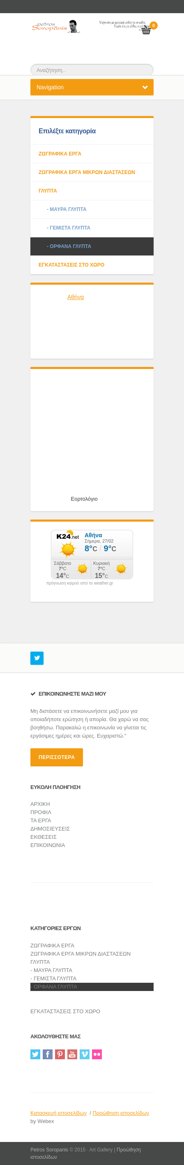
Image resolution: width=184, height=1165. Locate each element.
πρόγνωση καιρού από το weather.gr (79, 583)
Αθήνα (75, 297)
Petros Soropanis (49, 1150)
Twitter (35, 1054)
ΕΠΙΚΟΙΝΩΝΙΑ (47, 845)
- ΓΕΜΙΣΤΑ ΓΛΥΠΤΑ (68, 228)
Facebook (48, 1054)
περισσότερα (57, 757)
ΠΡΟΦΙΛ (40, 812)
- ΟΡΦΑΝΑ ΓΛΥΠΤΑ (69, 246)
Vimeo (85, 1054)
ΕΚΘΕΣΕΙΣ (43, 837)
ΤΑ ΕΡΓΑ (40, 820)
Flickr (97, 1054)
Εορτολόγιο (84, 499)
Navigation (50, 87)
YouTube (72, 1054)
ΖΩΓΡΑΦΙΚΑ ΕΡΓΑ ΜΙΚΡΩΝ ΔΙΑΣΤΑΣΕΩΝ (87, 172)
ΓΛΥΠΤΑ (48, 191)
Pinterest (60, 1054)
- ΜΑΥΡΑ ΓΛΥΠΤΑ (67, 209)
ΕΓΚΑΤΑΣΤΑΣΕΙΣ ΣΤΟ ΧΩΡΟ (71, 265)
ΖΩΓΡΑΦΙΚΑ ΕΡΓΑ (60, 154)
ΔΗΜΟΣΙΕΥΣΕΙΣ (50, 829)
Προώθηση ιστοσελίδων (120, 1113)
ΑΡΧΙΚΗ (40, 804)
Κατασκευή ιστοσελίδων (58, 1113)
